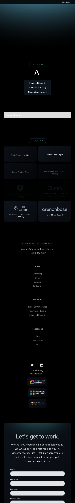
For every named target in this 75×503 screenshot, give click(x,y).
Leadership (37, 275)
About (37, 267)
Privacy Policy (37, 371)
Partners (37, 279)
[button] (71, 10)
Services (37, 300)
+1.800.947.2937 (37, 253)
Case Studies (37, 341)
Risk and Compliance (37, 92)
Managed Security (37, 83)
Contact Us (37, 287)
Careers (37, 283)
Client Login (66, 2)
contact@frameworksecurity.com (37, 249)
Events (37, 345)
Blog (38, 337)
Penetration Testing (37, 87)
